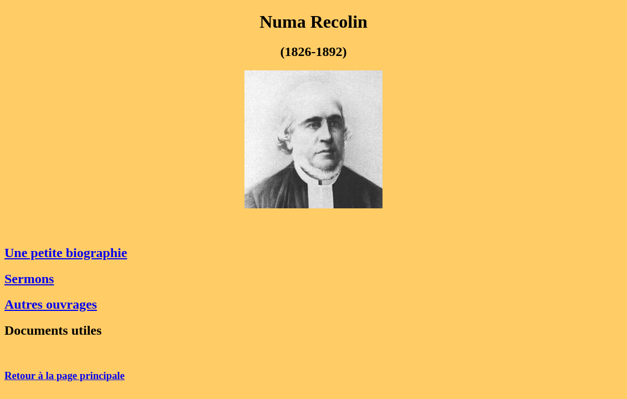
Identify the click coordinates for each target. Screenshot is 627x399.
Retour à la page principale (64, 375)
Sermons (29, 279)
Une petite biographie (65, 252)
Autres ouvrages (50, 304)
